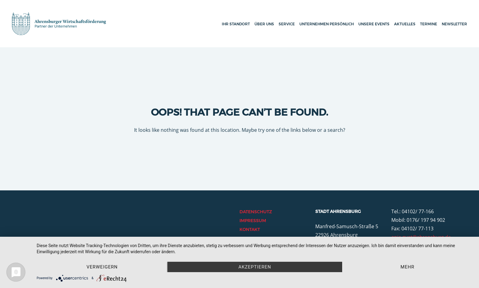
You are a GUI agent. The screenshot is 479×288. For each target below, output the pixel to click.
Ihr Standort (236, 24)
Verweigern (102, 267)
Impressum (253, 220)
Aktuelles (404, 24)
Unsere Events (373, 24)
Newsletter (454, 24)
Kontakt (250, 229)
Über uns (264, 24)
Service (287, 24)
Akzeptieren (254, 267)
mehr (407, 267)
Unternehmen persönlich (326, 24)
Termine (428, 24)
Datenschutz (256, 211)
